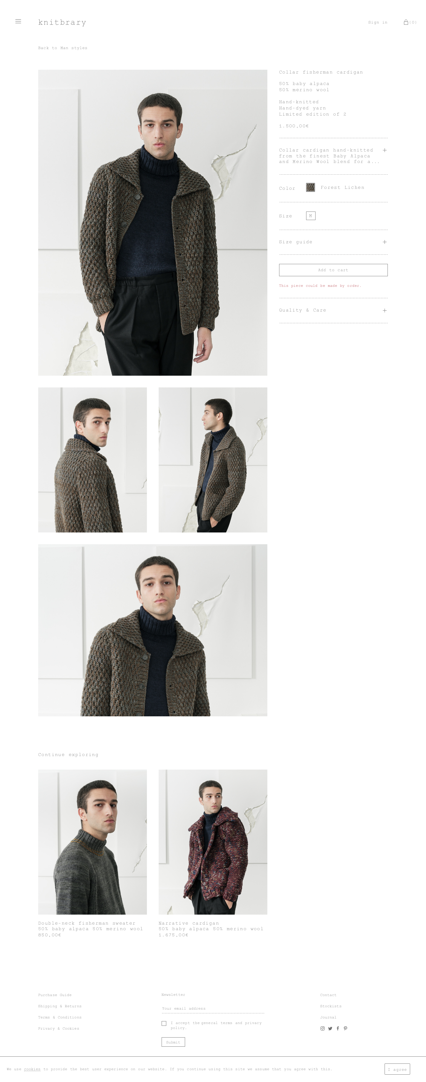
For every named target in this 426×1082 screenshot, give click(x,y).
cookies (32, 1069)
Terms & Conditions (60, 1017)
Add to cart (333, 270)
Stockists (331, 1006)
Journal (328, 1017)
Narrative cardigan (189, 923)
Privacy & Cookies (58, 1028)
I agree (397, 1069)
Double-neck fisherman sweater (87, 923)
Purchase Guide (55, 995)
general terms (216, 1023)
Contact (328, 995)
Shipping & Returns (60, 1006)
